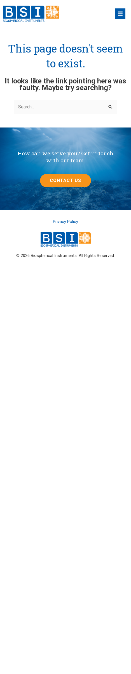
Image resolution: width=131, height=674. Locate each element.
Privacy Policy (65, 221)
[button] (65, 180)
